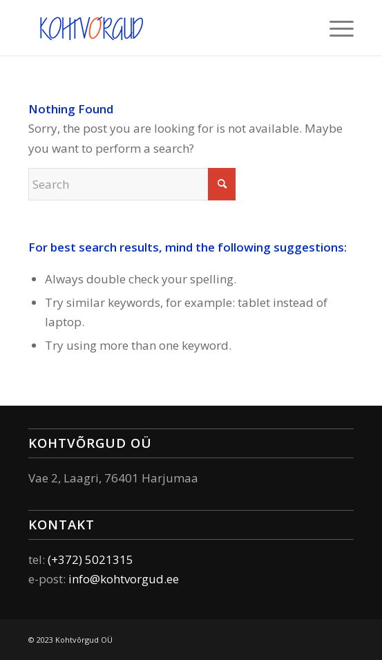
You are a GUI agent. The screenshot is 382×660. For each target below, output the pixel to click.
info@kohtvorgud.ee (123, 579)
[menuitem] (335, 27)
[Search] (132, 184)
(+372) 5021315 (90, 559)
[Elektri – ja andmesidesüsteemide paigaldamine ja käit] (158, 27)
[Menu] (335, 27)
